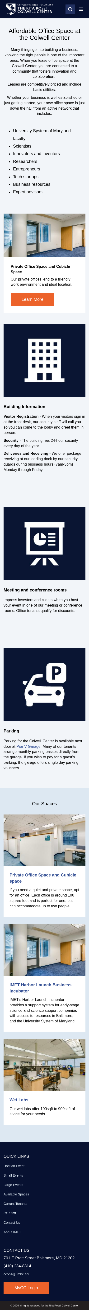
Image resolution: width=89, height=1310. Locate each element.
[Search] (70, 9)
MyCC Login (26, 1287)
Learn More (32, 299)
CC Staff (10, 1213)
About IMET (12, 1232)
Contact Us (12, 1222)
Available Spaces (16, 1194)
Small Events (13, 1175)
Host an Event (14, 1166)
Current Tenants (15, 1204)
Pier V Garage (28, 746)
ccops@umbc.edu (17, 1274)
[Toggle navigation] (81, 9)
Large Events (13, 1185)
